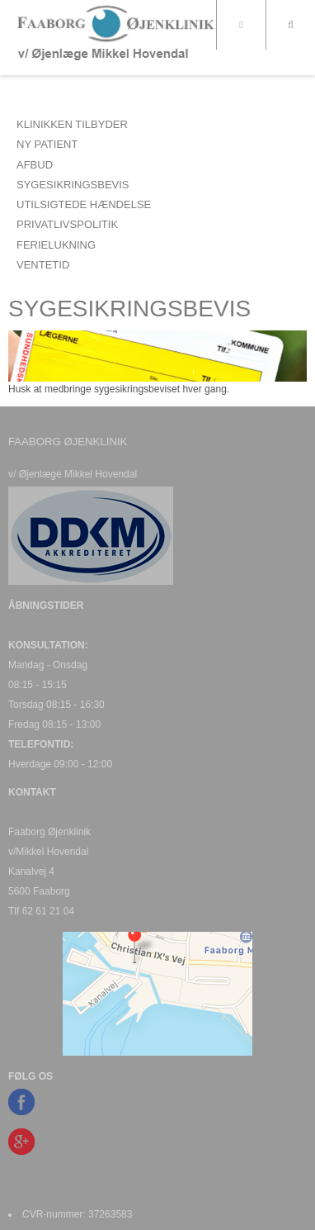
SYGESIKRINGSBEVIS (72, 184)
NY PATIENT (47, 144)
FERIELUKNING (56, 245)
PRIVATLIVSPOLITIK (67, 224)
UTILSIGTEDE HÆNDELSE (83, 204)
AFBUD (34, 165)
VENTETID (42, 265)
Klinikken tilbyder (72, 124)
